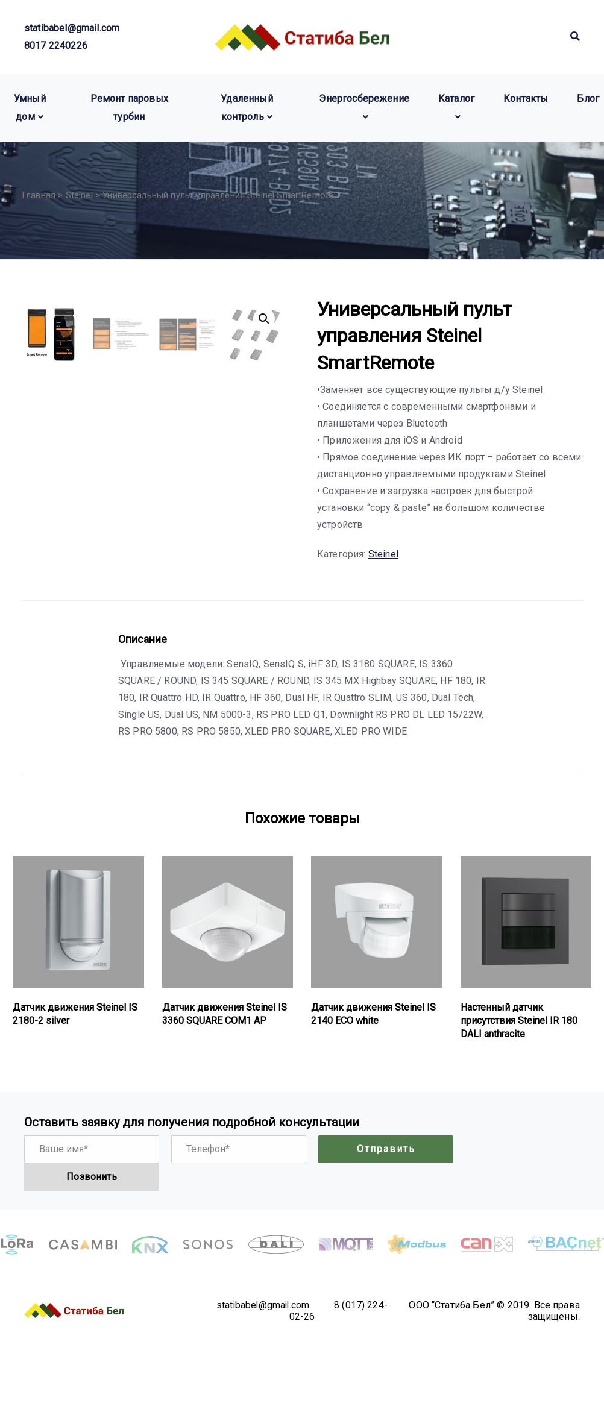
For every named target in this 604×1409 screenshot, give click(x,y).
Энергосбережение (364, 98)
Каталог (456, 98)
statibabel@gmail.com (71, 28)
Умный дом (30, 107)
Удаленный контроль (246, 107)
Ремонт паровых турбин (129, 107)
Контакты (525, 98)
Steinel (79, 195)
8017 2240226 (55, 45)
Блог (588, 98)
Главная (38, 195)
